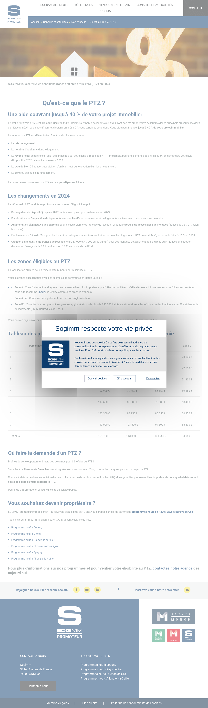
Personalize (152, 378)
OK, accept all (124, 378)
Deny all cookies (96, 378)
